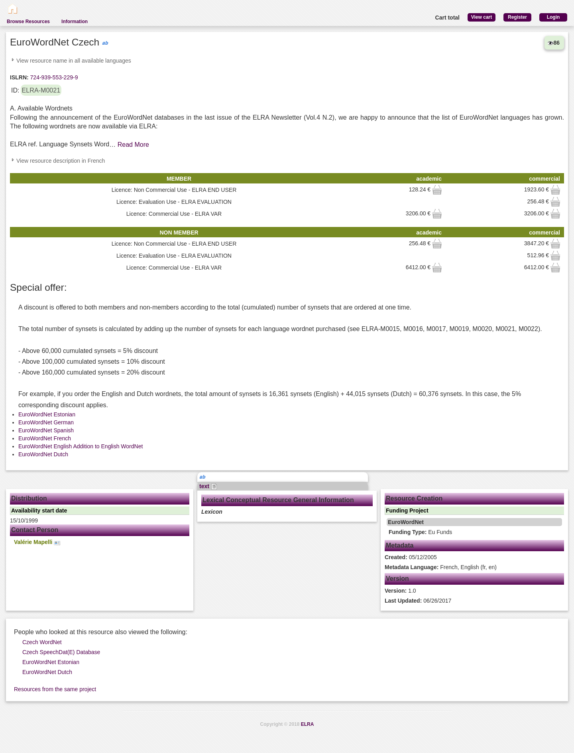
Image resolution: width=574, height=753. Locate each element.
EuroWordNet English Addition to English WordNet (80, 446)
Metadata (399, 545)
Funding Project (407, 510)
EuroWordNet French (44, 438)
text (208, 486)
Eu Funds (420, 532)
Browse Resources (28, 21)
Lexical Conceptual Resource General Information (278, 500)
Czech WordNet (42, 642)
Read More (133, 144)
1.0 (400, 590)
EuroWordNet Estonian (46, 414)
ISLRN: (19, 77)
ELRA (307, 724)
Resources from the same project (55, 689)
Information (74, 21)
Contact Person (34, 529)
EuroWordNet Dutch (43, 454)
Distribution (29, 498)
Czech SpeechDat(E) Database (61, 652)
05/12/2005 (411, 557)
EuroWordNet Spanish (46, 430)
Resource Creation (414, 498)
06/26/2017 (418, 600)
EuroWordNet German (46, 422)
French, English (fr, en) (441, 567)
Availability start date (39, 510)
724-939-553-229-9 (53, 77)
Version (397, 578)
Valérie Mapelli (37, 542)
